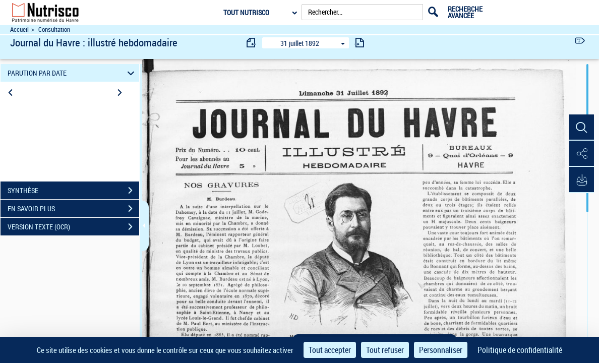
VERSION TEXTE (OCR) (73, 227)
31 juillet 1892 (299, 43)
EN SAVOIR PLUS (73, 209)
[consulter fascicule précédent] (251, 42)
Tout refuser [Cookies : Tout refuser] (385, 349)
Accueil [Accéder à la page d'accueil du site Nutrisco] (19, 29)
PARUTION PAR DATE (73, 73)
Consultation (54, 29)
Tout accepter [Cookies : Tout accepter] (330, 349)
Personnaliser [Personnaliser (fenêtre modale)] (440, 349)
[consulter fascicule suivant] (359, 42)
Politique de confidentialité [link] (519, 349)
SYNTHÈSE (73, 191)
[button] (581, 127)
